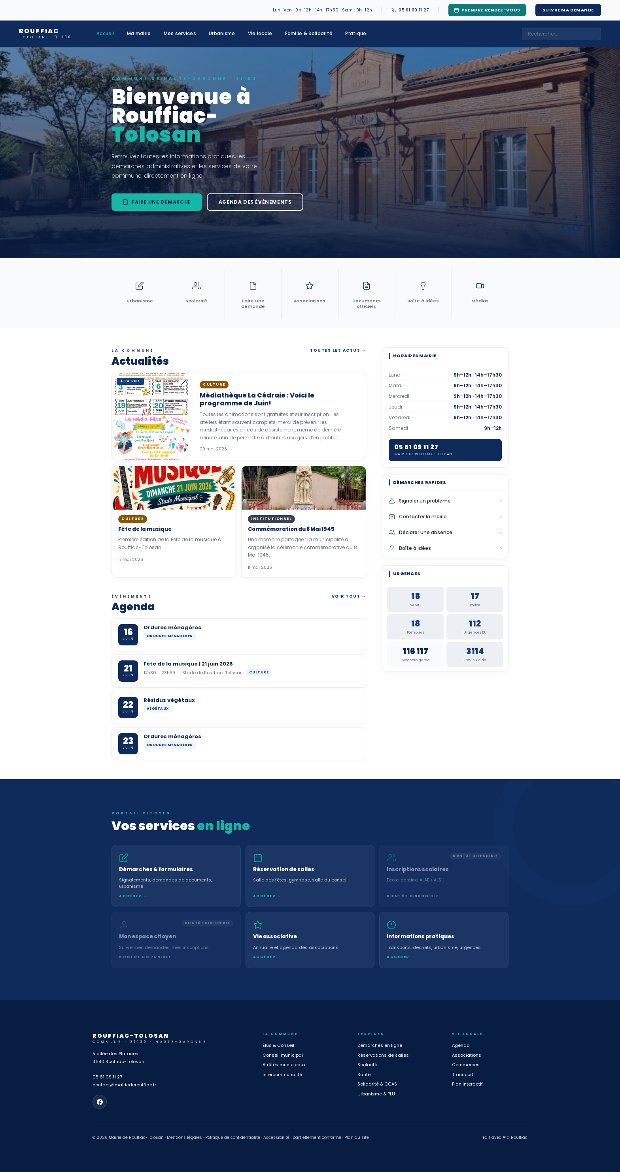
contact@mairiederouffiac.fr (124, 1085)
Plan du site (356, 1137)
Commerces (466, 1064)
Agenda (461, 1045)
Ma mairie (139, 33)
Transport (462, 1074)
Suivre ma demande (568, 10)
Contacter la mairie (445, 517)
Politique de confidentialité (232, 1137)
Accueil (105, 33)
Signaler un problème (445, 501)
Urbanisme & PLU (376, 1094)
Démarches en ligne (379, 1045)
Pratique (355, 33)
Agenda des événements (255, 202)
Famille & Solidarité (309, 33)
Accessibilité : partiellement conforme (302, 1137)
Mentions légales (184, 1137)
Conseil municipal (283, 1055)
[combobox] (561, 34)
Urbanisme (222, 33)
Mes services (180, 33)
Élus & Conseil (278, 1045)
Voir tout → (349, 596)
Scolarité (367, 1064)
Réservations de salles (383, 1055)
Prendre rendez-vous (487, 10)
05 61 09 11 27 (107, 1077)
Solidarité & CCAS (377, 1084)
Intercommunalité (282, 1074)
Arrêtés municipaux (284, 1064)
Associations (466, 1055)
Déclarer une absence (445, 532)
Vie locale (260, 33)
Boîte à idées (445, 548)
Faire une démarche (157, 202)
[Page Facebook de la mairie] (100, 1102)
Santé (363, 1074)
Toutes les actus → (338, 350)
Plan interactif (467, 1084)
